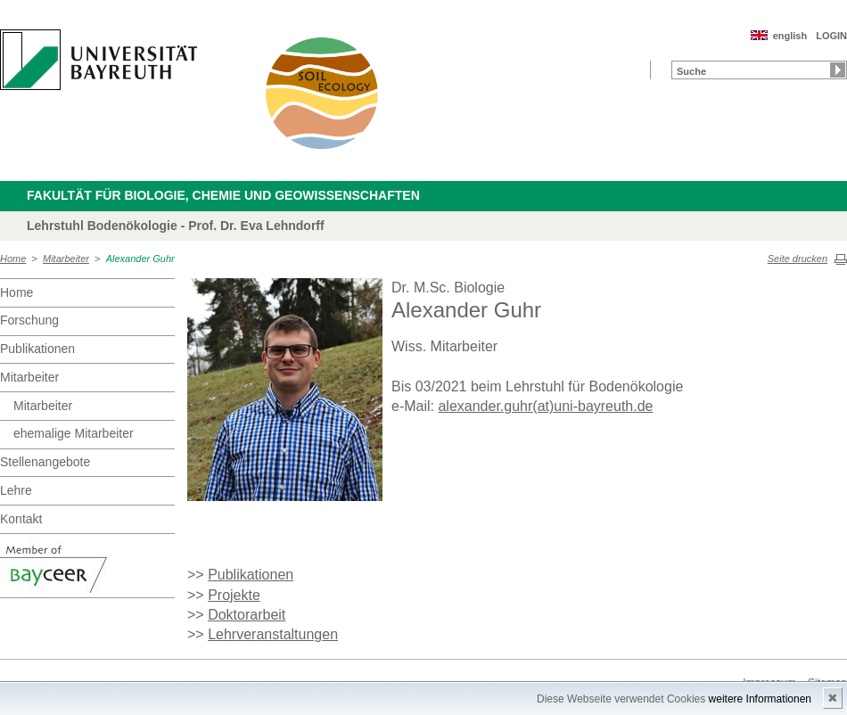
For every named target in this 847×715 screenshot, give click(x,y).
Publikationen (37, 348)
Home (13, 258)
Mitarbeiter (66, 258)
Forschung (29, 320)
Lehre (16, 490)
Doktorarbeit (246, 614)
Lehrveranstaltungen (273, 634)
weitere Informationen (760, 699)
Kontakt (21, 519)
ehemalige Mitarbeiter (73, 433)
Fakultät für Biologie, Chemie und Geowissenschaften (223, 195)
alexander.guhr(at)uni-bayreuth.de (545, 406)
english (790, 35)
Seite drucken (797, 258)
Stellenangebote (45, 462)
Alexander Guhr (140, 258)
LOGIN (831, 35)
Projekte (234, 595)
